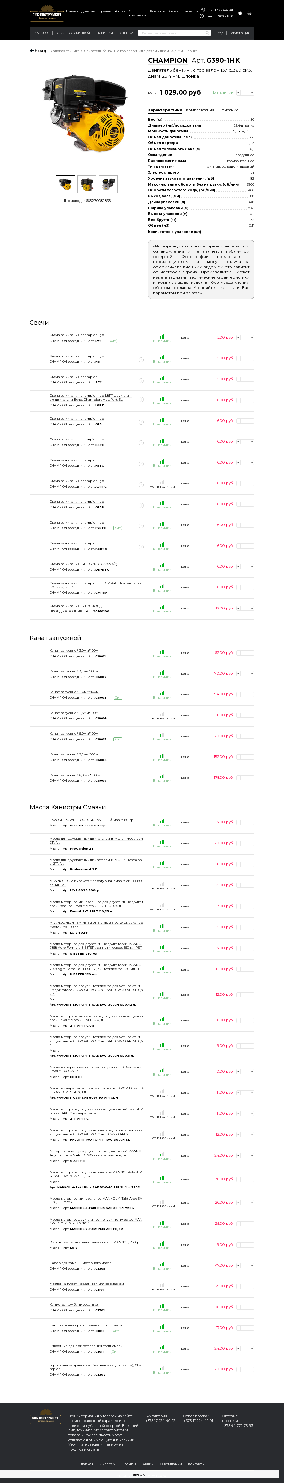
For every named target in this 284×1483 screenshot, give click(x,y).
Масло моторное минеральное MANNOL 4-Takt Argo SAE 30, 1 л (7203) (96, 1200)
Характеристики (165, 110)
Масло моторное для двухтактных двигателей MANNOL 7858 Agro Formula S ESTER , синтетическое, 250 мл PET (96, 945)
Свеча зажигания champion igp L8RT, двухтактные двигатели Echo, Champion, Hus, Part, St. (91, 397)
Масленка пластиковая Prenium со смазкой (87, 1283)
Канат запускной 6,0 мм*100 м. (75, 775)
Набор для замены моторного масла (81, 1263)
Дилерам (88, 11)
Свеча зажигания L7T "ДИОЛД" (76, 606)
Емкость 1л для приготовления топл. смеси (86, 1325)
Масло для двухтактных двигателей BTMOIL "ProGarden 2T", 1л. (96, 840)
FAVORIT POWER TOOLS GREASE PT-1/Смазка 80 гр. (92, 820)
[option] (86, 114)
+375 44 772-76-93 (237, 1426)
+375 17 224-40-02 (160, 1421)
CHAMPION (168, 60)
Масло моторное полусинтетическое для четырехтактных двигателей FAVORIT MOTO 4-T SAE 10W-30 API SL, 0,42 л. (96, 989)
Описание (228, 110)
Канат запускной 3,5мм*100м (74, 671)
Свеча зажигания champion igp (77, 335)
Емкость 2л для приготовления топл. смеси (86, 1346)
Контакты (158, 11)
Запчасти (191, 11)
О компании (137, 13)
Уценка (126, 33)
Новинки (104, 33)
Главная (72, 11)
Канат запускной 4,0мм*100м (74, 691)
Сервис (174, 11)
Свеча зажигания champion (74, 377)
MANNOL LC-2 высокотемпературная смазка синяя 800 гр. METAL (96, 882)
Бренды (105, 11)
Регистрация (240, 33)
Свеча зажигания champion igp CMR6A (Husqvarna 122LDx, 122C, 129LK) (97, 585)
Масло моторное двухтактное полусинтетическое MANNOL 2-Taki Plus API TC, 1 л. (96, 1221)
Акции (120, 11)
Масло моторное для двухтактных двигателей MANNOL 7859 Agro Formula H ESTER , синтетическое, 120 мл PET (96, 967)
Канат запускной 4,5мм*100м (74, 713)
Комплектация (200, 110)
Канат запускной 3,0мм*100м (74, 650)
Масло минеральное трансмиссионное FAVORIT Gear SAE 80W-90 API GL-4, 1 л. (97, 1090)
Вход (219, 33)
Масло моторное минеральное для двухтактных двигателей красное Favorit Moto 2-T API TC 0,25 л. (96, 904)
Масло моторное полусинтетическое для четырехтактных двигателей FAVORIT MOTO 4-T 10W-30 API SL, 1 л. (96, 1132)
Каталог (41, 33)
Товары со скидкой (72, 33)
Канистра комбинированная (74, 1304)
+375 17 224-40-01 (217, 10)
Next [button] (139, 114)
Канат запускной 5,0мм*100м (74, 733)
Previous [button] (34, 114)
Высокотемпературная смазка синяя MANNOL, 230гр (94, 1242)
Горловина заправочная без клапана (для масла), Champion (95, 1367)
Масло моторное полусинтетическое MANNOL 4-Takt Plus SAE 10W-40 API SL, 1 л (96, 1174)
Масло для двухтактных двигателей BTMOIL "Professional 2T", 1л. (96, 861)
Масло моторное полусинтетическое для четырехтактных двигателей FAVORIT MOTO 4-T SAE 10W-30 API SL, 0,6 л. (96, 1040)
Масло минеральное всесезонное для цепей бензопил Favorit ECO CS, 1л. (96, 1069)
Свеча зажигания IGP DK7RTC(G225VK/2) (83, 564)
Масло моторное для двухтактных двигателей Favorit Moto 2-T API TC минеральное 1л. (96, 1111)
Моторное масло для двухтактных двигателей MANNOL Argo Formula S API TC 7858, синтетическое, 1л (96, 1153)
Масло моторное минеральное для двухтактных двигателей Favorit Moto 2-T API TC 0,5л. (96, 1018)
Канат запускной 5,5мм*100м (74, 754)
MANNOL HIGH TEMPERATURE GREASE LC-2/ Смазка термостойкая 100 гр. (96, 924)
